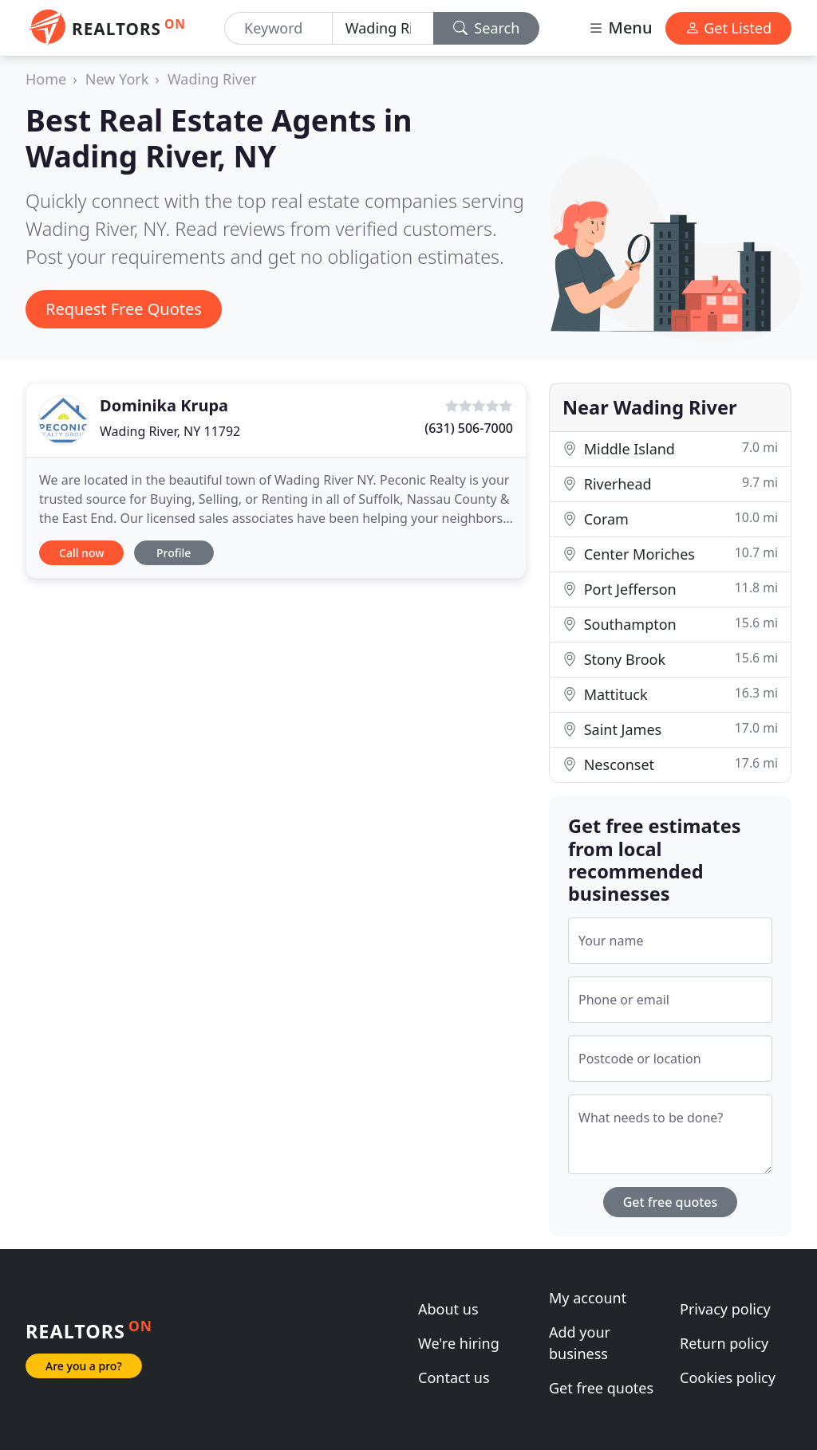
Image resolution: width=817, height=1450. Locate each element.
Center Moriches (670, 554)
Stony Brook (670, 659)
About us (448, 1308)
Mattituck (670, 694)
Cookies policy (728, 1377)
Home (46, 78)
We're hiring (458, 1343)
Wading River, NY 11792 (170, 431)
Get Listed (728, 27)
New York (117, 78)
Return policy (724, 1343)
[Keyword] (278, 28)
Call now (81, 552)
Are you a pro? (83, 1365)
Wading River (212, 78)
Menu (620, 27)
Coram (670, 519)
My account (587, 1297)
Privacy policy (725, 1308)
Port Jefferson (670, 589)
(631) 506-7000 (468, 428)
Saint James (670, 729)
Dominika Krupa (164, 405)
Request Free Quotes (123, 309)
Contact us (454, 1377)
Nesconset (670, 764)
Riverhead (670, 483)
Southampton (670, 624)
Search (486, 27)
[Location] (383, 28)
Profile (173, 552)
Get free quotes (670, 1202)
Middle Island (670, 448)
